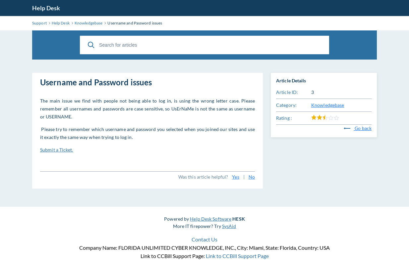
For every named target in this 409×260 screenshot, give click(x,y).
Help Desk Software (210, 219)
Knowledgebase (327, 105)
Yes (235, 177)
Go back (358, 128)
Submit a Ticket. (56, 149)
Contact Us (204, 239)
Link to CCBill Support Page (237, 256)
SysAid (229, 226)
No (252, 177)
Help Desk (46, 8)
